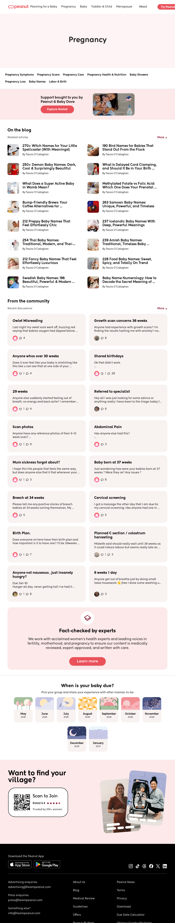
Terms (121, 890)
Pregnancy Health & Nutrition (106, 75)
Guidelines (80, 906)
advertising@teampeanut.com (29, 887)
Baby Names (37, 82)
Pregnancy (68, 6)
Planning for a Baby (43, 6)
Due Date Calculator (131, 915)
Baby (83, 6)
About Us (79, 882)
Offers (77, 915)
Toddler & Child (101, 6)
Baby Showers (139, 75)
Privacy (122, 898)
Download (124, 906)
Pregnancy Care (73, 75)
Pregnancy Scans (48, 75)
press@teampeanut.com (25, 900)
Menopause (124, 6)
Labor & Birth (57, 82)
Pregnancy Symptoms (19, 75)
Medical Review (84, 898)
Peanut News (126, 882)
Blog (76, 890)
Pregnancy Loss (15, 82)
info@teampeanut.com (24, 913)
